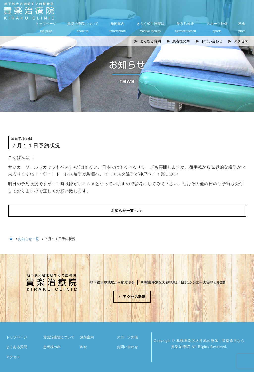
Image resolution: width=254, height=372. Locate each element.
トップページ (45, 28)
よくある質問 (16, 347)
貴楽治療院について (82, 28)
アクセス (13, 357)
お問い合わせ (127, 347)
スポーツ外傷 (217, 28)
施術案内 (117, 28)
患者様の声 (51, 347)
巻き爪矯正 (185, 28)
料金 (241, 28)
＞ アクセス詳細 (132, 297)
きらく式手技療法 (150, 28)
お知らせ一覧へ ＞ (127, 211)
